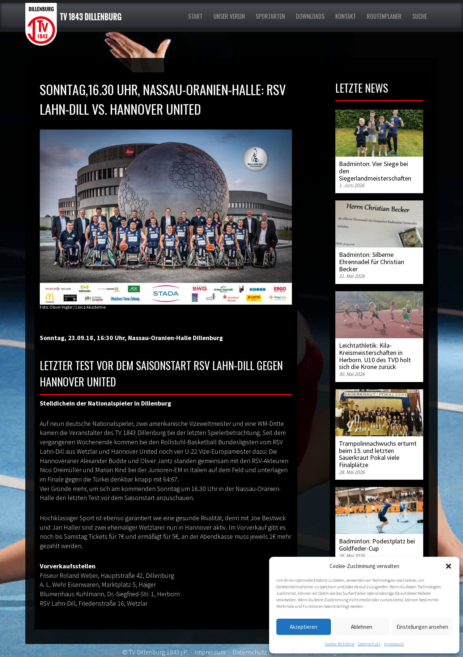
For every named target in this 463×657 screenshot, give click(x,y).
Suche (419, 16)
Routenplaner (384, 16)
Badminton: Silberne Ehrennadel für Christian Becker (371, 261)
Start (195, 16)
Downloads (310, 16)
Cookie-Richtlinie (339, 644)
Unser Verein (229, 16)
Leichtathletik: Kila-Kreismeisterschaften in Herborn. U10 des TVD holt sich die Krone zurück (375, 356)
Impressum (394, 644)
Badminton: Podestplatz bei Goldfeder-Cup (377, 544)
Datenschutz (369, 644)
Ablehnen (361, 626)
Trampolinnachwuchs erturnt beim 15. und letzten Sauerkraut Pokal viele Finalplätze (378, 454)
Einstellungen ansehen (422, 626)
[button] (448, 566)
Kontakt (345, 16)
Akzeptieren (303, 626)
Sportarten (270, 16)
